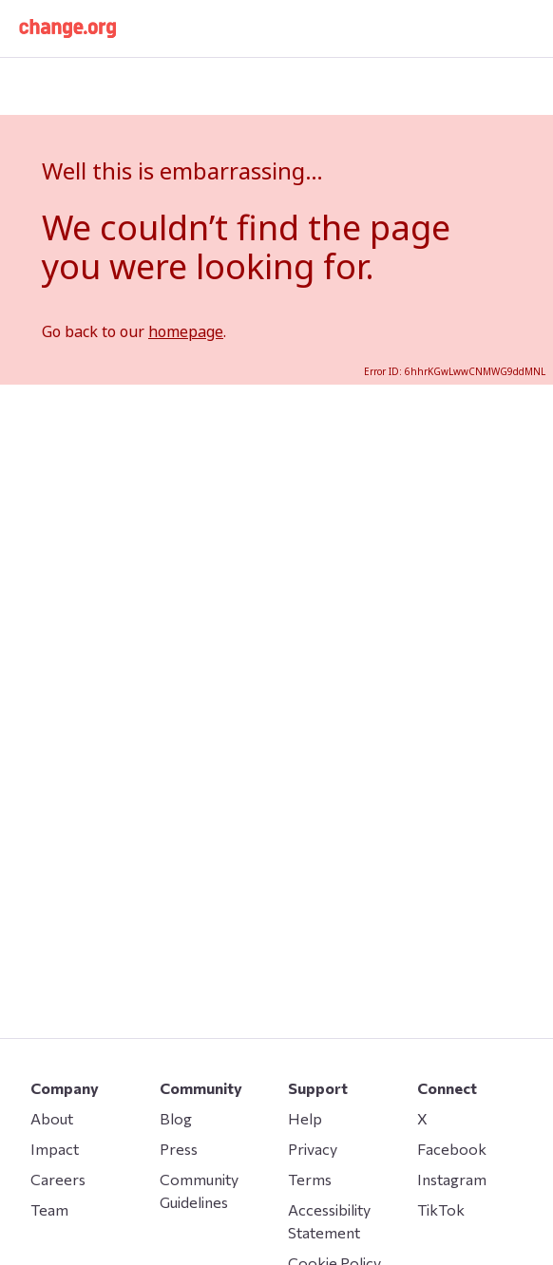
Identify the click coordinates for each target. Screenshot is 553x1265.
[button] (67, 28)
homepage (185, 331)
